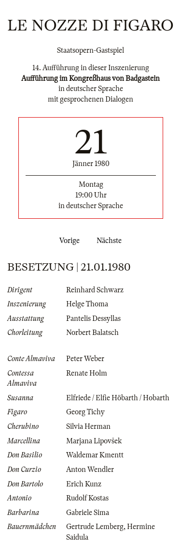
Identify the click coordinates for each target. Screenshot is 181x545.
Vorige (68, 240)
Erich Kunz (83, 484)
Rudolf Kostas (87, 498)
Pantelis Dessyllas (93, 318)
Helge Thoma (87, 304)
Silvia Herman (88, 426)
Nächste (111, 240)
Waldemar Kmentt (95, 455)
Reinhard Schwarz (95, 290)
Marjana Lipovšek (94, 441)
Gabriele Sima (87, 512)
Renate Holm (86, 373)
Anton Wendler (90, 469)
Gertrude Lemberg (95, 526)
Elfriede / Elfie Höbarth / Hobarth (117, 398)
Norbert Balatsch (92, 332)
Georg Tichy (85, 412)
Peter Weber (85, 359)
